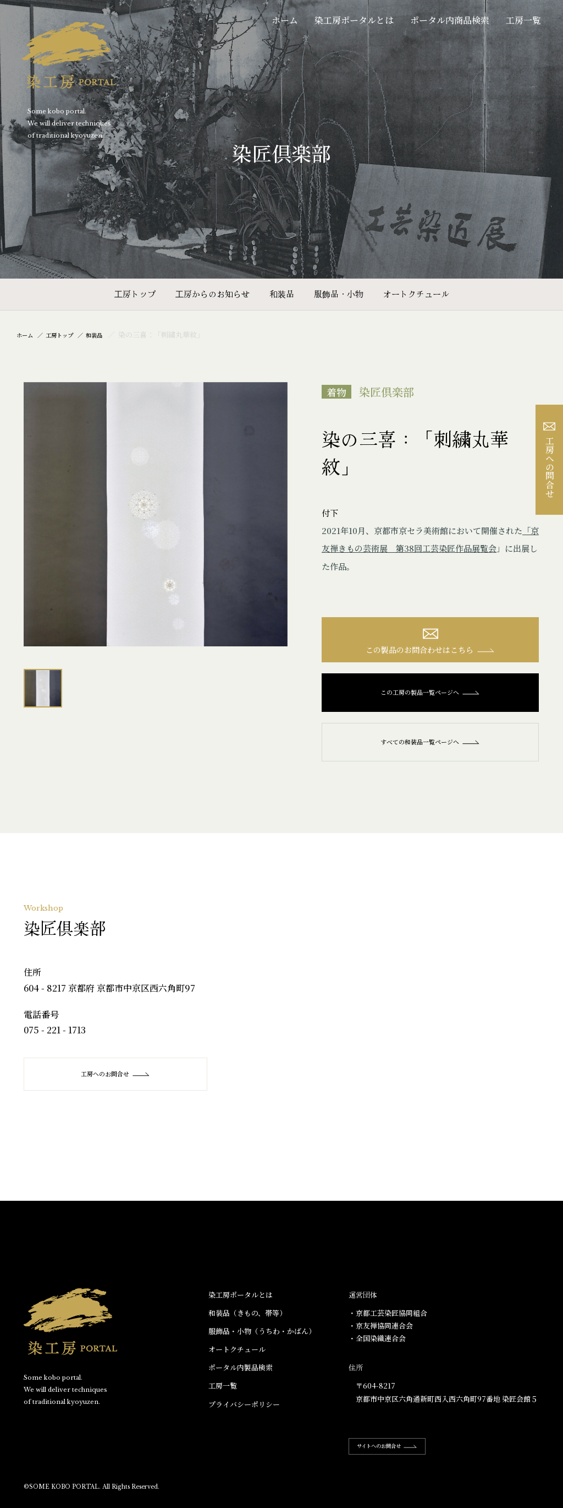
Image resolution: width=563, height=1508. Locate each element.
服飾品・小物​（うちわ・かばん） (262, 1337)
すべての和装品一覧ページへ (430, 748)
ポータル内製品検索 (240, 1374)
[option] (156, 514)
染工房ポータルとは (354, 20)
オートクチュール (416, 294)
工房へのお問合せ (117, 1080)
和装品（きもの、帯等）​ (247, 1319)
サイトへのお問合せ (398, 1452)
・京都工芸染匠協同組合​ (388, 1319)
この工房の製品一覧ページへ (430, 698)
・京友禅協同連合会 (381, 1332)
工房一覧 (523, 20)
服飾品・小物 (338, 294)
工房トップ (135, 294)
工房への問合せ (549, 460)
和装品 (281, 294)
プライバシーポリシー (244, 1411)
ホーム (285, 20)
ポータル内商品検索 (449, 20)
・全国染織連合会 (377, 1345)
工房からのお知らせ (212, 294)
